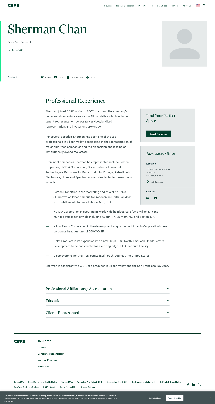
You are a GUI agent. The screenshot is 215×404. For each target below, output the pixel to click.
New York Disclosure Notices (26, 387)
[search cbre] (204, 6)
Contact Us (19, 381)
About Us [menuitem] (187, 5)
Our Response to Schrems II (143, 381)
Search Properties (158, 133)
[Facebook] (188, 385)
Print (90, 77)
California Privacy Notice (170, 381)
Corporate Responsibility (51, 353)
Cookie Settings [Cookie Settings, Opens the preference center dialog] (155, 398)
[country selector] (198, 6)
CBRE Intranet (49, 387)
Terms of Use (67, 381)
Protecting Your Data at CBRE (89, 381)
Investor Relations (47, 360)
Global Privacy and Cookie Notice (42, 381)
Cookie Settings (88, 387)
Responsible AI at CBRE (117, 381)
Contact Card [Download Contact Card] (75, 77)
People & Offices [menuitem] (159, 5)
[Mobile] (156, 198)
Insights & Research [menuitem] (125, 5)
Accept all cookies (174, 398)
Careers (42, 347)
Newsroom (43, 366)
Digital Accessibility (68, 387)
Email (58, 77)
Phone (46, 77)
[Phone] (148, 198)
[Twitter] (199, 385)
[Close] (210, 397)
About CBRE (44, 341)
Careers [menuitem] (174, 5)
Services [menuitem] (108, 5)
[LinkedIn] (193, 385)
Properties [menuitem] (143, 5)
